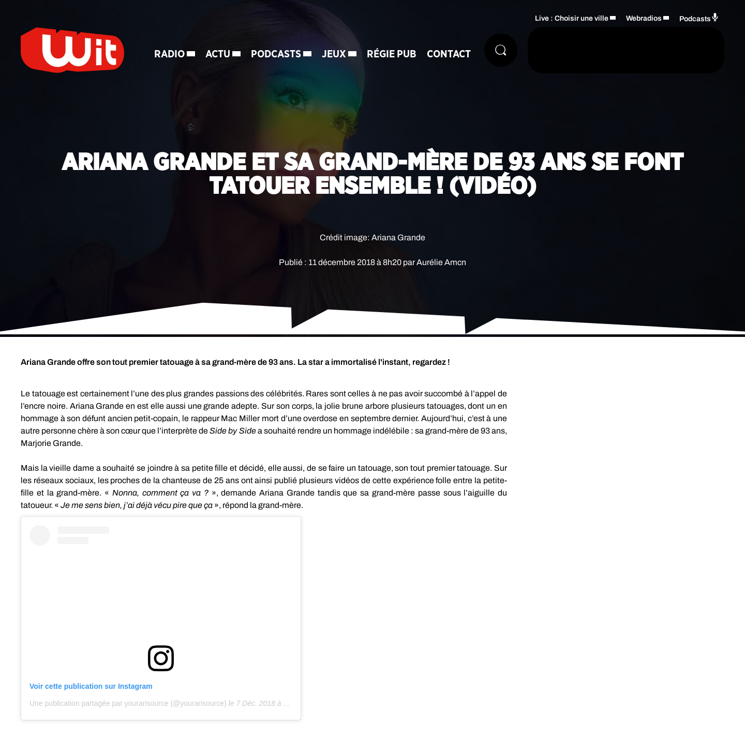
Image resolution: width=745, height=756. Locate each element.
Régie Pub (391, 54)
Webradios (644, 18)
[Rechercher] (500, 50)
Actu (217, 54)
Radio (169, 54)
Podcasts (276, 54)
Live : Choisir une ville (571, 18)
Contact (449, 54)
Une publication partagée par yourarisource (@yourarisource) (128, 703)
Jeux (334, 54)
